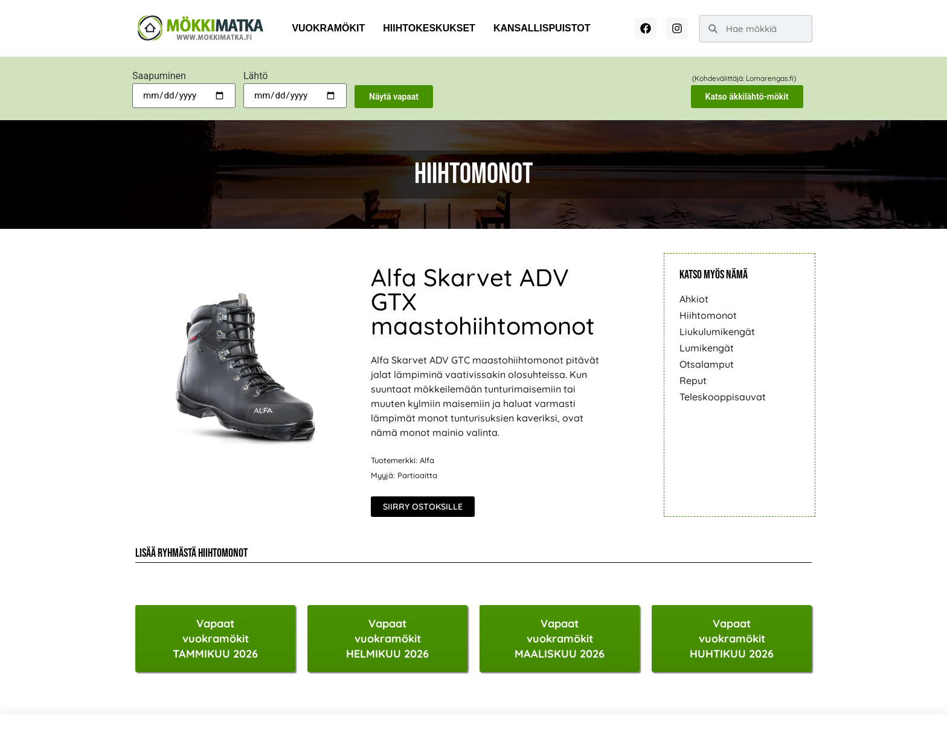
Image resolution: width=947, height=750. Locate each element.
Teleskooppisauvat (722, 397)
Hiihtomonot (708, 315)
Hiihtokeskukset (429, 28)
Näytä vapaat (394, 96)
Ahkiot (693, 299)
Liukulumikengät (717, 331)
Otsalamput (706, 364)
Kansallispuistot (542, 28)
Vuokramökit (328, 28)
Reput (693, 380)
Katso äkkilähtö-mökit (747, 96)
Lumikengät (706, 348)
